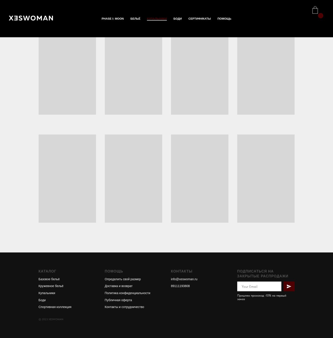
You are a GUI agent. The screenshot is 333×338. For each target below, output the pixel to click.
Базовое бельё (49, 279)
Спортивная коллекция (55, 307)
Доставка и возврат (119, 286)
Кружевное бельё (51, 286)
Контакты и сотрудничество (124, 307)
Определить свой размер (123, 279)
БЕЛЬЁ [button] (135, 18)
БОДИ (177, 18)
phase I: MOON (113, 18)
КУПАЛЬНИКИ (157, 18)
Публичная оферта (118, 300)
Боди (42, 300)
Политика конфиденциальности (128, 293)
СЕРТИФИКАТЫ (199, 18)
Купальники (47, 293)
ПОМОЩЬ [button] (224, 18)
